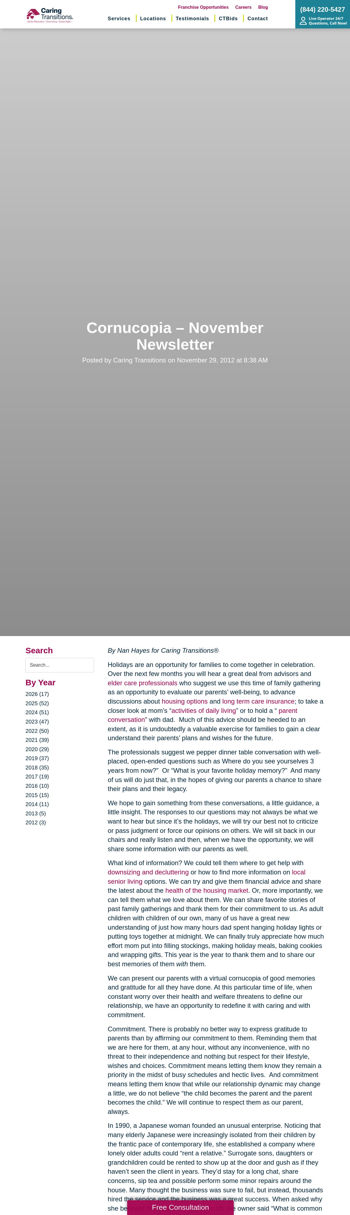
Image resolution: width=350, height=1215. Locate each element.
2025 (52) (37, 703)
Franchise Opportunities (203, 7)
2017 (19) (37, 777)
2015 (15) (37, 795)
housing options (185, 701)
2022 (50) (37, 731)
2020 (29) (37, 749)
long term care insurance (258, 701)
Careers (243, 7)
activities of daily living (203, 710)
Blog (263, 7)
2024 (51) (37, 712)
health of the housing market (206, 890)
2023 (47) (37, 722)
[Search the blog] (59, 665)
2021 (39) (37, 740)
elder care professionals (142, 683)
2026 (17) (37, 694)
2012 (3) (35, 822)
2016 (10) (37, 786)
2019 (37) (37, 758)
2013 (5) (35, 813)
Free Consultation (180, 1207)
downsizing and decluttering (148, 872)
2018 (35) (37, 768)
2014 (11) (37, 804)
